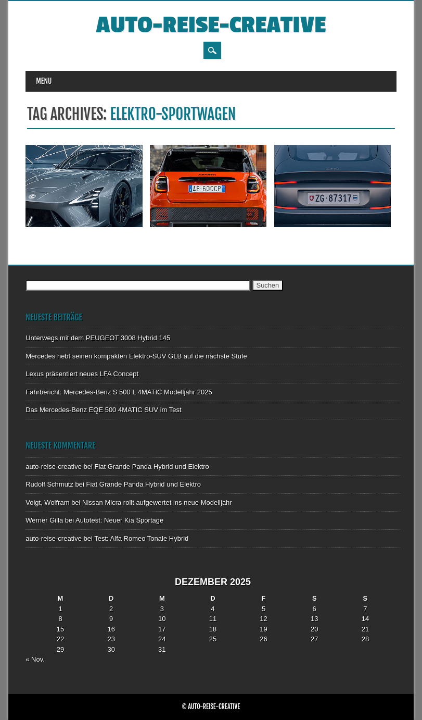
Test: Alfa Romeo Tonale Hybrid (141, 538)
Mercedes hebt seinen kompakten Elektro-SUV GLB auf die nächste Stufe (136, 356)
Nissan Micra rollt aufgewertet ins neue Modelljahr (157, 502)
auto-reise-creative (211, 25)
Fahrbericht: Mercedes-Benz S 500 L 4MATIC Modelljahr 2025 (118, 392)
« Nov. (35, 659)
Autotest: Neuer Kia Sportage (119, 520)
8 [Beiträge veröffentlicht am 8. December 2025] (60, 619)
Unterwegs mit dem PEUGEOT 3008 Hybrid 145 (97, 338)
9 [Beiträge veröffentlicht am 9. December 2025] (111, 619)
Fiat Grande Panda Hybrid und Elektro (151, 466)
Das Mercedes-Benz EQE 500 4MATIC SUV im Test (103, 410)
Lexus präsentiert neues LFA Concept (81, 374)
